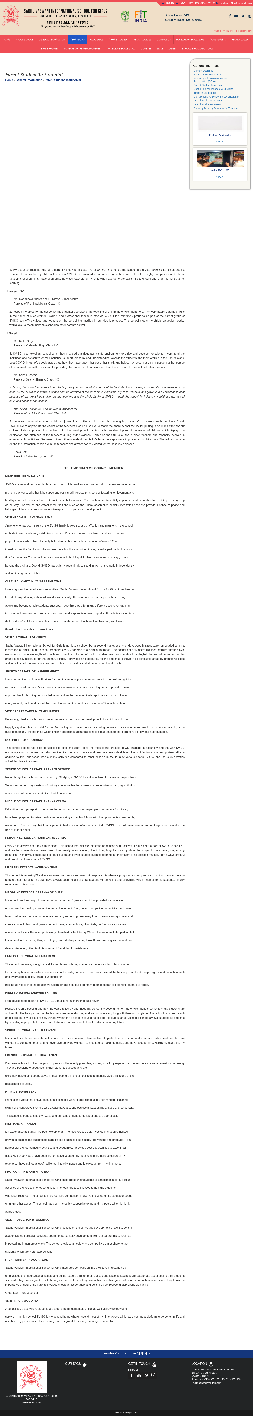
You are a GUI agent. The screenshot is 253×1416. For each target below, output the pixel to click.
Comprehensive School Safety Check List (216, 96)
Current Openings (203, 70)
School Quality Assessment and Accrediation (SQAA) (211, 80)
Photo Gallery (241, 39)
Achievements (218, 39)
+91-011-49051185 (189, 3)
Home (6, 39)
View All (220, 141)
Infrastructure (142, 39)
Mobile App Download (121, 48)
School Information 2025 (198, 48)
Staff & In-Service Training (208, 74)
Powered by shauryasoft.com (126, 1413)
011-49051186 (207, 3)
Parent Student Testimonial (208, 85)
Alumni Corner (118, 39)
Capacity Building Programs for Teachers (216, 108)
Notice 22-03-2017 (220, 170)
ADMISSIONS (78, 39)
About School (24, 39)
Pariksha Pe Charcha (220, 135)
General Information (52, 39)
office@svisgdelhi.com (241, 3)
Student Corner (166, 48)
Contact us (164, 39)
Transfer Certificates (205, 92)
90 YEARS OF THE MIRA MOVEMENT (83, 48)
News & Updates (49, 48)
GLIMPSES (146, 48)
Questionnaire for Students (208, 100)
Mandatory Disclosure (190, 39)
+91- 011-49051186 (230, 1379)
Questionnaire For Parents (208, 104)
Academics (96, 39)
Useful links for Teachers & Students (213, 89)
